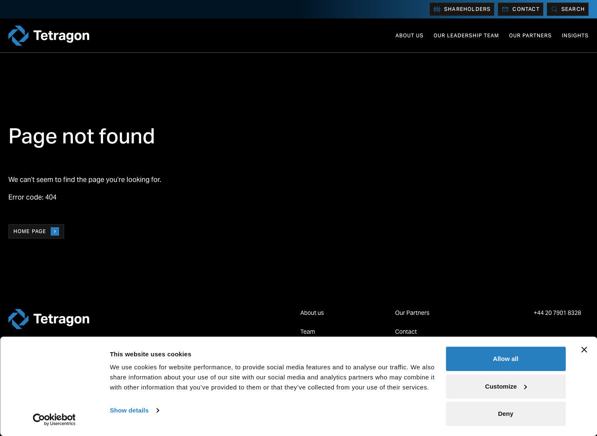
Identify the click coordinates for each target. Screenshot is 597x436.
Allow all (506, 358)
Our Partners (530, 35)
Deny (506, 413)
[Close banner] (584, 350)
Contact (520, 9)
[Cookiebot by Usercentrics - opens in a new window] (54, 419)
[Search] (568, 9)
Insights (575, 35)
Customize (506, 386)
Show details (129, 410)
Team (307, 331)
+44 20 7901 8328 (558, 313)
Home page (36, 231)
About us (409, 35)
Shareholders (462, 9)
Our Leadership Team (466, 35)
